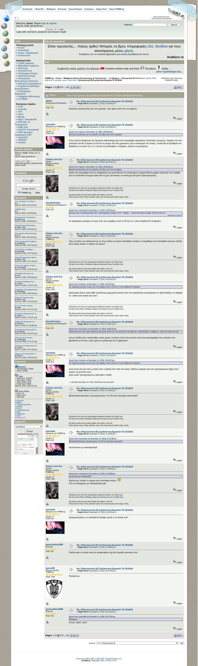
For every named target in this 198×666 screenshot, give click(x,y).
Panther (22, 142)
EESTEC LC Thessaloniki (22, 123)
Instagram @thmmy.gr (29, 96)
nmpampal (21, 340)
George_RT (21, 418)
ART (20, 111)
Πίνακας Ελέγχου (24, 149)
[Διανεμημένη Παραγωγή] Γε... (26, 330)
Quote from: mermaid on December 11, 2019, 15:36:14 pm (92, 210)
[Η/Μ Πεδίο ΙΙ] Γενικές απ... (25, 274)
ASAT (20, 114)
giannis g (21, 219)
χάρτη (128, 51)
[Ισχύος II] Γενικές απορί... (24, 298)
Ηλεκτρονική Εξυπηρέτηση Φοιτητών (26, 79)
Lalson (19, 283)
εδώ (150, 46)
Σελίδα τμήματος (26, 63)
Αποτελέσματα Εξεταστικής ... (26, 225)
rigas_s (20, 316)
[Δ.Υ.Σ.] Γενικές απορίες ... (25, 306)
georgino (20, 251)
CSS (115, 661)
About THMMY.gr (116, 9)
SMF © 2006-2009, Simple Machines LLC (106, 659)
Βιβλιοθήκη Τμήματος (28, 65)
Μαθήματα (51, 9)
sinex (18, 416)
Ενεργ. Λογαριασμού (28, 53)
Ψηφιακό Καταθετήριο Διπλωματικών (27, 87)
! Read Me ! (40, 9)
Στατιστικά (20, 361)
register (53, 23)
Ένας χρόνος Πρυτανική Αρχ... (26, 233)
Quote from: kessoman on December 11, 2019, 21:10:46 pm (92, 439)
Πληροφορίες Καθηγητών (23, 92)
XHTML (109, 661)
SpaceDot (23, 137)
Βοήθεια (161, 46)
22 (67, 87)
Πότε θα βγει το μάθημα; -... (25, 249)
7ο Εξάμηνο (114, 78)
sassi (64, 80)
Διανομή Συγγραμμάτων (29, 83)
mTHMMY (23, 99)
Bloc (103, 661)
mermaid (50, 124)
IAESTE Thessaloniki (28, 129)
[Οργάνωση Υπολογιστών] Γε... (26, 346)
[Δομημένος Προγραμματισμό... (26, 290)
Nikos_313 (21, 227)
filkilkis (19, 403)
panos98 (50, 568)
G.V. (18, 235)
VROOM (22, 140)
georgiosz (21, 243)
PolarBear (21, 291)
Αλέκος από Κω (54, 159)
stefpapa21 (21, 414)
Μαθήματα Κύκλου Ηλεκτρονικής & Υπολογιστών (85, 78)
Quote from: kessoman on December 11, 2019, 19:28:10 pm (92, 329)
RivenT (20, 356)
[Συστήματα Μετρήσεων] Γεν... (26, 314)
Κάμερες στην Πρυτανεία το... (26, 354)
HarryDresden (53, 202)
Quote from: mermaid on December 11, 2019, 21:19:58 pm (92, 474)
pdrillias (19, 406)
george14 (21, 332)
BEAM (21, 117)
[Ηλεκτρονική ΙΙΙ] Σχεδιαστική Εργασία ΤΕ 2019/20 (100, 80)
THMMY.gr (49, 78)
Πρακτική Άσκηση (26, 76)
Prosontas (57, 80)
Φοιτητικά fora (25, 70)
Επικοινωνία (24, 55)
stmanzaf (20, 401)
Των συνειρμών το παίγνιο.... (26, 201)
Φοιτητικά (62, 9)
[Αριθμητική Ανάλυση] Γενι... (25, 322)
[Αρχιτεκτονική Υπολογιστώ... (26, 217)
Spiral (49, 101)
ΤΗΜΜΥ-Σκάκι (20, 209)
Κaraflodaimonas (23, 410)
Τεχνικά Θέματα (75, 9)
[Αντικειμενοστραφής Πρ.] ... (25, 282)
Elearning (22, 68)
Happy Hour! (101, 9)
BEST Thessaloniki (27, 119)
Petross (20, 324)
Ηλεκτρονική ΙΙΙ (128, 78)
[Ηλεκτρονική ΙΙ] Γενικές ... (24, 338)
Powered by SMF (82, 659)
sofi (18, 275)
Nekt (19, 308)
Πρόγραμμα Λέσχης (27, 73)
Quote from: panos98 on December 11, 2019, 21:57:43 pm (92, 617)
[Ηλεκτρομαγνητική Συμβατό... (26, 241)
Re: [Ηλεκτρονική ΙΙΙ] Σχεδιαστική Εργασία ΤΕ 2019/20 (105, 101)
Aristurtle (22, 109)
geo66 (148, 78)
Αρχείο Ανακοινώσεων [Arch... (26, 257)
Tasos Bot (72, 80)
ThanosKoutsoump (24, 404)
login (43, 23)
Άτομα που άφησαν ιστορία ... (26, 266)
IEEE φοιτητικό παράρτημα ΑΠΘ (24, 133)
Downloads (27, 9)
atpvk (19, 412)
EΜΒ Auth (23, 127)
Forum (21, 47)
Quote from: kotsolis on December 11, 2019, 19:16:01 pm (92, 284)
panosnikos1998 (54, 544)
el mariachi (21, 267)
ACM (20, 106)
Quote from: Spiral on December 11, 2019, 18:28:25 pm (91, 132)
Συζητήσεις (89, 9)
